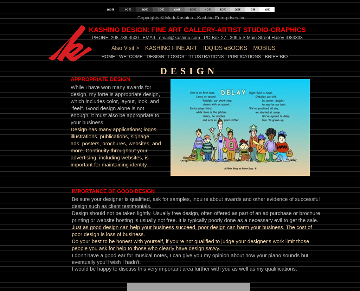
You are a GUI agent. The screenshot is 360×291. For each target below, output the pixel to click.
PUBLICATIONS (244, 56)
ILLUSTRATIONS (206, 56)
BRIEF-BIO (276, 56)
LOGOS (176, 56)
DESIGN (155, 56)
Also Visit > (125, 48)
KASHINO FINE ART (171, 48)
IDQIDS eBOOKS (225, 48)
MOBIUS (264, 48)
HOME (108, 56)
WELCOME (131, 56)
